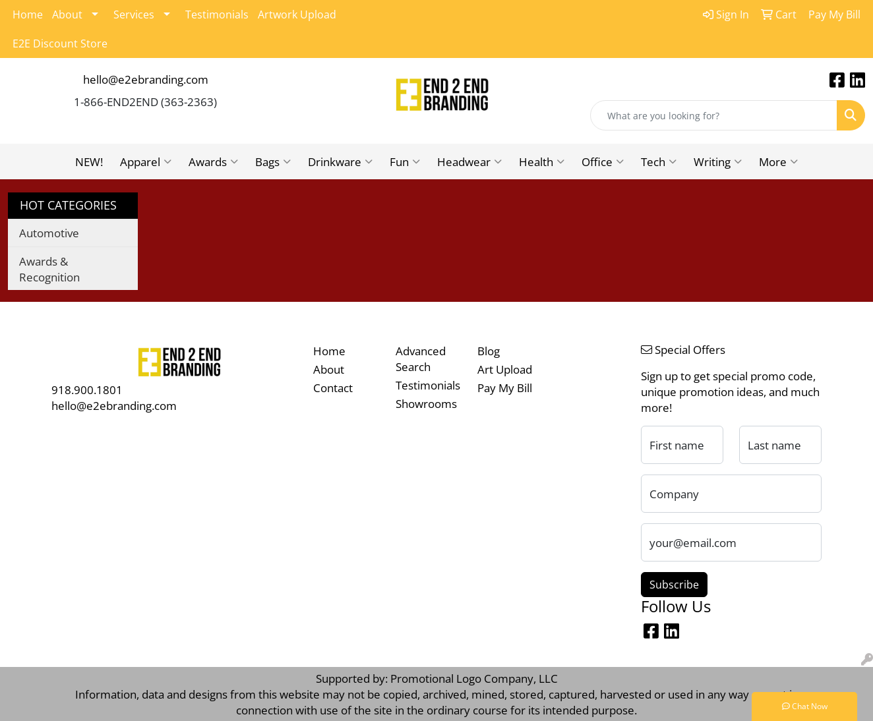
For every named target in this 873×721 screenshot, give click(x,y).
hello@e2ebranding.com (145, 79)
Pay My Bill (504, 387)
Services (133, 14)
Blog (488, 351)
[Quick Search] (713, 115)
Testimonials (217, 14)
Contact (333, 387)
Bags (273, 161)
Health (541, 161)
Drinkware (340, 161)
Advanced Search (421, 358)
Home (28, 14)
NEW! (89, 161)
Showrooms (426, 403)
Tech (659, 161)
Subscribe (674, 584)
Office (603, 161)
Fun (405, 161)
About (67, 14)
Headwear (469, 161)
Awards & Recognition (49, 269)
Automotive (49, 233)
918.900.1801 (87, 389)
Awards (213, 161)
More (778, 161)
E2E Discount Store (60, 43)
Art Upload (504, 369)
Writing (718, 161)
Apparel (145, 161)
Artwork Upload (297, 14)
